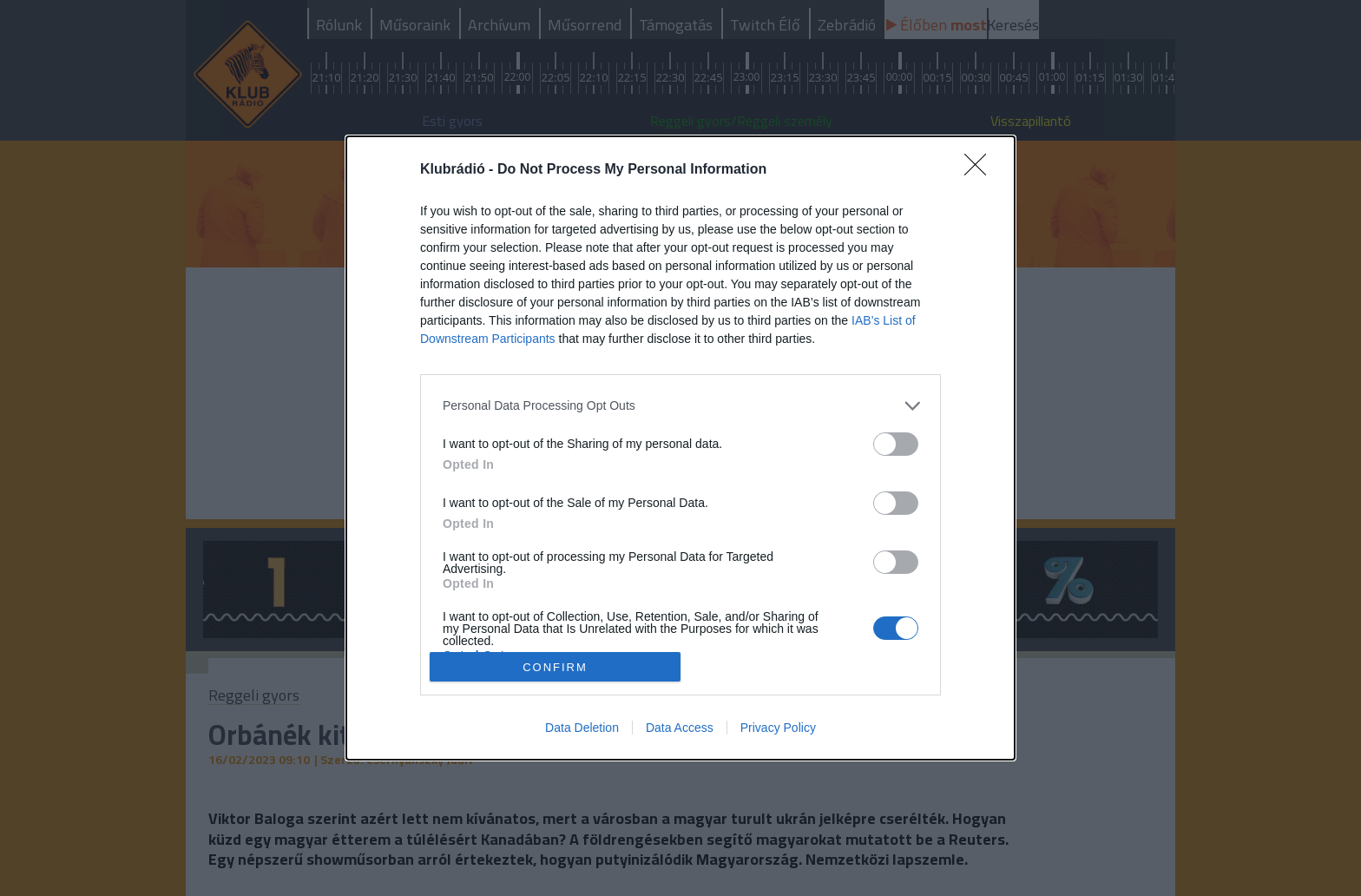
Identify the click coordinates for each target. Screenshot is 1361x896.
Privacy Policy (778, 728)
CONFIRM (555, 666)
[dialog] (680, 448)
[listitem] (680, 406)
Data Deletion (582, 728)
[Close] (980, 170)
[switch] (895, 444)
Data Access (679, 728)
